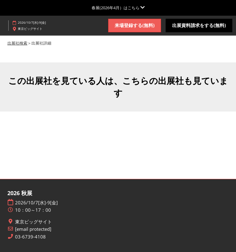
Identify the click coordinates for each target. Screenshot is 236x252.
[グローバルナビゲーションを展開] (118, 7)
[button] (134, 25)
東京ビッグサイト (33, 222)
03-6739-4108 (30, 237)
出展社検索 (17, 43)
